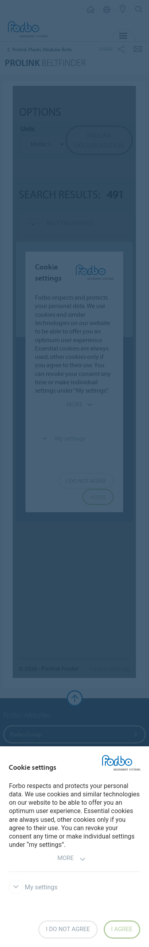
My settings (33, 887)
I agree (122, 929)
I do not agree (68, 929)
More (71, 859)
